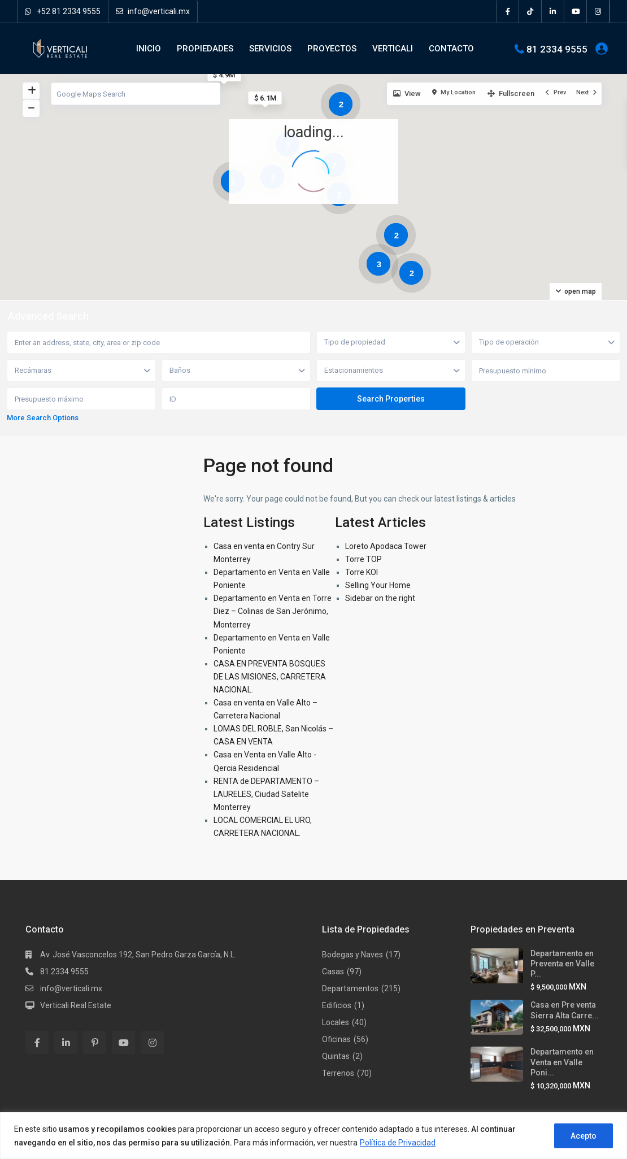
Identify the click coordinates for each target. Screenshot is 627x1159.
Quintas (336, 1056)
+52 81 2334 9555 (63, 11)
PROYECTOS (331, 48)
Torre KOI (361, 572)
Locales (335, 1022)
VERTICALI (392, 48)
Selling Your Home (378, 585)
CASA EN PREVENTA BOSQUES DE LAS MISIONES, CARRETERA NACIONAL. (270, 676)
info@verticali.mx (153, 11)
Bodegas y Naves (352, 954)
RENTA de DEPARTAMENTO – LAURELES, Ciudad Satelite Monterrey (266, 794)
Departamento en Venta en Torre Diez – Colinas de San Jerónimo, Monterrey (273, 611)
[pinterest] (94, 1042)
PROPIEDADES (205, 48)
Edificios (336, 1005)
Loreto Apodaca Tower (385, 546)
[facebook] (508, 11)
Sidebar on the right (380, 598)
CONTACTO (451, 48)
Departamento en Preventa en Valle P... (562, 963)
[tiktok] (530, 11)
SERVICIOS (270, 48)
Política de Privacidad (398, 1142)
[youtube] (575, 11)
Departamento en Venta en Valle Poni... (562, 1062)
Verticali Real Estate (75, 1005)
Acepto (583, 1135)
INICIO (148, 48)
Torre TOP (363, 559)
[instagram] (598, 11)
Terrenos (338, 1073)
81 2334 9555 (556, 48)
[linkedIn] (553, 11)
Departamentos (350, 988)
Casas (333, 971)
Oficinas (336, 1039)
